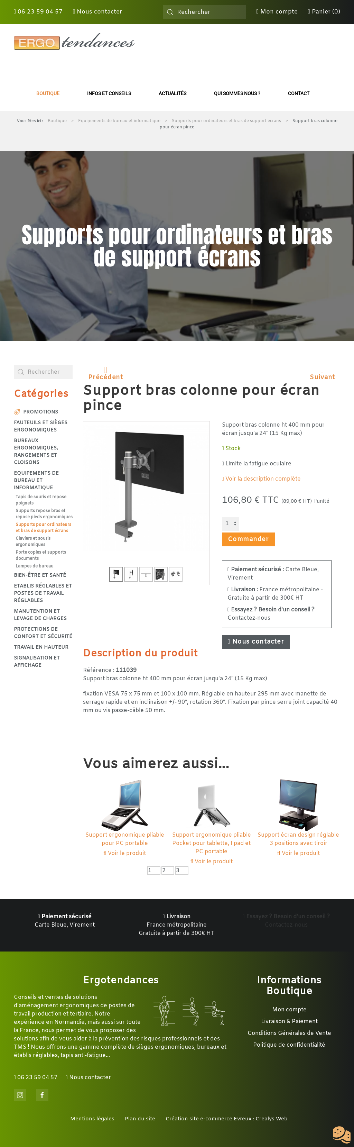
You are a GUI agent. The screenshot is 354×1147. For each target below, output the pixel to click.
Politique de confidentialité (289, 1045)
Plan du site (140, 1119)
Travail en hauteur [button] (41, 647)
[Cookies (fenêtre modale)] (342, 1135)
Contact (298, 93)
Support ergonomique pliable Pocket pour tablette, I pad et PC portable (211, 843)
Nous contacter (97, 12)
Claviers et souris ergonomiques (33, 542)
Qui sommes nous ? (237, 93)
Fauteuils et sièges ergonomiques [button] (40, 427)
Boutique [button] (47, 93)
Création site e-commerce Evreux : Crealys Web (227, 1119)
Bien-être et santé (40, 575)
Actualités (172, 93)
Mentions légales (92, 1119)
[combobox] (204, 12)
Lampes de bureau (35, 566)
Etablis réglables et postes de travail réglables (43, 593)
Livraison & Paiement (289, 1021)
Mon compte (277, 12)
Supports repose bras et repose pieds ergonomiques (44, 514)
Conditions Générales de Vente (289, 1033)
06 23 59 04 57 (38, 12)
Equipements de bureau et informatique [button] (36, 480)
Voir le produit (124, 853)
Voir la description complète (261, 479)
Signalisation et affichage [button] (37, 662)
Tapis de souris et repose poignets (41, 500)
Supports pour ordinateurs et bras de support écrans (43, 528)
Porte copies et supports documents (41, 556)
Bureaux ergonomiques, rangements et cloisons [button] (36, 452)
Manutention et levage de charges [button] (40, 615)
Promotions (36, 412)
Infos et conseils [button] (109, 93)
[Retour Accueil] (74, 41)
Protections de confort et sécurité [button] (43, 633)
